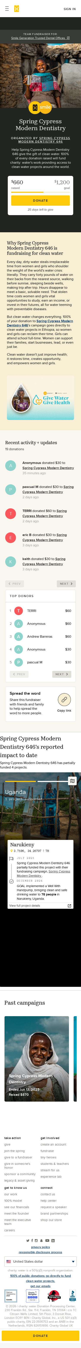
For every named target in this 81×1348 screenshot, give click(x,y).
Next (66, 584)
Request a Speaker (54, 1207)
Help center (49, 1200)
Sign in (70, 9)
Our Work (10, 1194)
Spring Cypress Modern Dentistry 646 (44, 140)
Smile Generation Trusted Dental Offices (40, 38)
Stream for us (50, 1170)
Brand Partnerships (54, 1213)
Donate (40, 200)
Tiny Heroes (48, 1157)
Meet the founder (16, 1213)
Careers (9, 1230)
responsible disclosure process (40, 1252)
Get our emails (40, 1286)
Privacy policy (40, 1247)
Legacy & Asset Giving (19, 1180)
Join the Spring (14, 1151)
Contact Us (48, 1194)
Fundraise (47, 1151)
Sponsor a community (19, 1174)
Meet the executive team (17, 1222)
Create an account (53, 1144)
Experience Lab (51, 1176)
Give (7, 1144)
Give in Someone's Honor (17, 1165)
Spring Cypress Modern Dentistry (48, 467)
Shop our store (51, 1220)
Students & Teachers (55, 1163)
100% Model (13, 1200)
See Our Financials (16, 1207)
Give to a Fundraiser (18, 1157)
